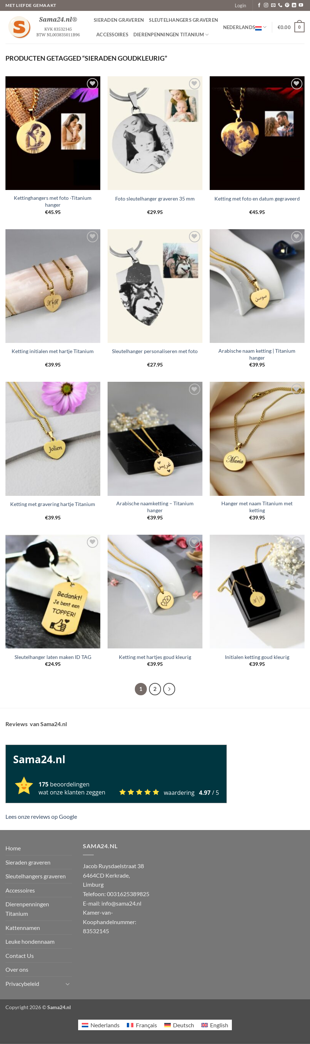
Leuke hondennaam (30, 941)
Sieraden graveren (119, 20)
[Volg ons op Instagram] (266, 5)
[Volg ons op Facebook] (259, 5)
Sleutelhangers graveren (183, 20)
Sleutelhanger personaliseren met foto (155, 351)
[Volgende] (169, 689)
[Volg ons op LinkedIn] (294, 5)
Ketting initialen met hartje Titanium (53, 351)
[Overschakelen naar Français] (141, 1025)
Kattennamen (22, 927)
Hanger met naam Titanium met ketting (257, 506)
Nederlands (245, 27)
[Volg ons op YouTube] (301, 5)
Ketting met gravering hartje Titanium (52, 504)
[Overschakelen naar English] (215, 1025)
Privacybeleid (22, 983)
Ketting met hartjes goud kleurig (155, 657)
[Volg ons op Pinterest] (287, 5)
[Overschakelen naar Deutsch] (179, 1025)
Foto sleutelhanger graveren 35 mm (155, 198)
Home (13, 848)
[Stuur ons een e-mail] (273, 5)
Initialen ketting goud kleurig (257, 657)
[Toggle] (67, 983)
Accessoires (112, 34)
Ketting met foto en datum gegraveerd (257, 198)
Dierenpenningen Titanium (171, 34)
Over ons (16, 969)
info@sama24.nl (121, 903)
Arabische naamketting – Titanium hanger (155, 506)
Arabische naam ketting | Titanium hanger (256, 354)
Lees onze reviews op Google (41, 816)
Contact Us (19, 955)
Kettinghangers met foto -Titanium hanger (53, 201)
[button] (240, 5)
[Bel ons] (280, 5)
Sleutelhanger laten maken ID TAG (53, 657)
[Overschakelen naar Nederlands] (100, 1025)
